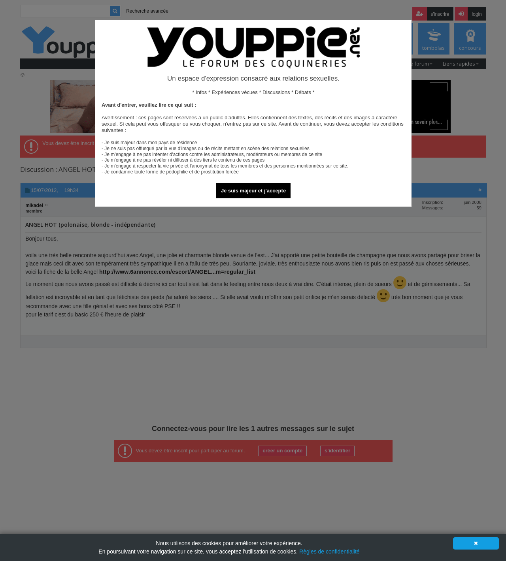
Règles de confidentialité (329, 551)
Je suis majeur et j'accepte (253, 191)
